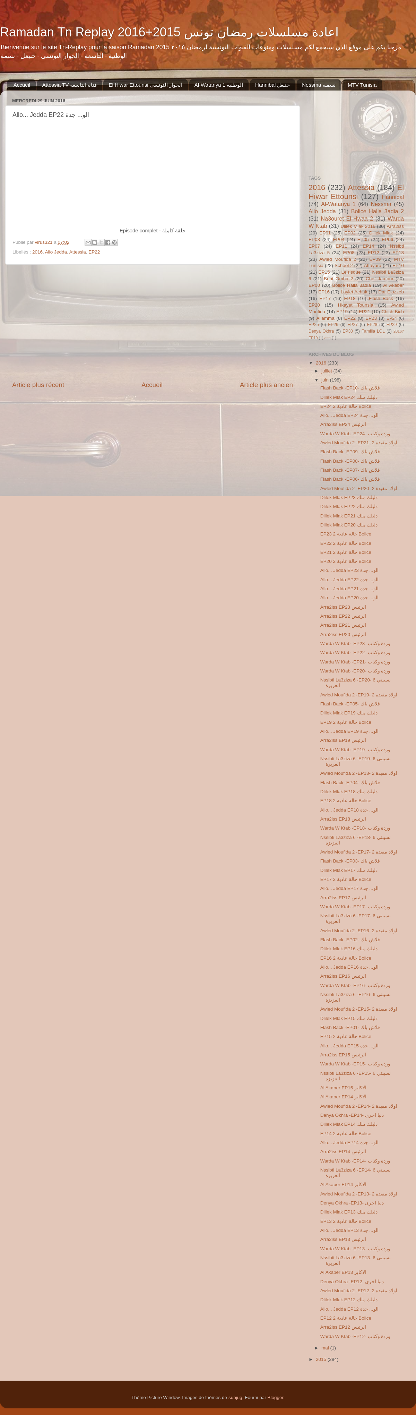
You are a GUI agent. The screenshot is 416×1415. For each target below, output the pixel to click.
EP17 (325, 298)
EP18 (349, 298)
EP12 (373, 252)
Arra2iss (395, 226)
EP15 (324, 272)
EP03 (314, 239)
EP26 (333, 324)
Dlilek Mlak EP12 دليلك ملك (349, 1299)
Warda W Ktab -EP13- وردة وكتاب (355, 1248)
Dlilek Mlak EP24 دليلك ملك (349, 397)
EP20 (314, 305)
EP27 (352, 324)
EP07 (314, 246)
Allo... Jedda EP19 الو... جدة (349, 731)
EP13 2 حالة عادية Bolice (345, 1221)
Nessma (381, 204)
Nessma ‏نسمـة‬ (319, 85)
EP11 (341, 246)
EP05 (363, 239)
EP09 (375, 259)
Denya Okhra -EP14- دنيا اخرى (352, 1115)
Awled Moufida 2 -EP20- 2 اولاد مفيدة (358, 488)
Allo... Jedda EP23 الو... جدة (349, 570)
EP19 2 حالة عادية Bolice (345, 722)
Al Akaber (393, 285)
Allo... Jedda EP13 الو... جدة (349, 1230)
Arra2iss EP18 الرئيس (343, 819)
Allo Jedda (56, 252)
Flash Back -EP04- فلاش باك (350, 782)
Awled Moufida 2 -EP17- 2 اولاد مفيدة (358, 852)
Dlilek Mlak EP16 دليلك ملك (349, 948)
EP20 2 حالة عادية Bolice (345, 561)
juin (325, 380)
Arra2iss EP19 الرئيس (343, 740)
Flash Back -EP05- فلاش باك (350, 703)
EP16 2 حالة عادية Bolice (345, 958)
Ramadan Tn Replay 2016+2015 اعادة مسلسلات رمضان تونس (169, 32)
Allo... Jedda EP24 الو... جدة (349, 415)
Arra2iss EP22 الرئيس (343, 616)
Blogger (275, 1397)
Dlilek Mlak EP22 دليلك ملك (349, 506)
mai (325, 1347)
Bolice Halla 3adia (351, 285)
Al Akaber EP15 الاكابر (343, 1087)
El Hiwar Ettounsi (356, 192)
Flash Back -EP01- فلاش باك (350, 1027)
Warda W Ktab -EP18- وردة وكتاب (355, 828)
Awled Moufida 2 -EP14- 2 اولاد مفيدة (358, 1106)
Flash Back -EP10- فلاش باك (350, 388)
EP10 (398, 265)
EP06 (387, 239)
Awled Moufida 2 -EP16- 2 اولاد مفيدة (358, 930)
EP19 (342, 311)
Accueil (22, 85)
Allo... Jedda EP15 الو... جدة (349, 1045)
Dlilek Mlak (381, 232)
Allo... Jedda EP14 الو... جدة (349, 1142)
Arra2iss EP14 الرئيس (343, 1151)
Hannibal (393, 197)
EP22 (94, 252)
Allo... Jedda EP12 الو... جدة (349, 1309)
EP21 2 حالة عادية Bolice (345, 552)
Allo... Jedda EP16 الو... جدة (349, 967)
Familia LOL (373, 331)
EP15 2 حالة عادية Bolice (345, 1036)
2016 (37, 252)
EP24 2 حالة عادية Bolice (345, 406)
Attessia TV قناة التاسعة (69, 85)
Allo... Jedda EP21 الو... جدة (349, 588)
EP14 (368, 246)
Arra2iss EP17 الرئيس (343, 897)
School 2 (344, 265)
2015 (322, 1359)
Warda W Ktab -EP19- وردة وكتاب (355, 749)
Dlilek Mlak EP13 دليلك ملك (349, 1212)
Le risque (351, 272)
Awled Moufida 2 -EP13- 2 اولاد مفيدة (358, 1194)
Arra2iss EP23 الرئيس (343, 607)
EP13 (398, 252)
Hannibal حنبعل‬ (272, 85)
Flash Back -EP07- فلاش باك (350, 470)
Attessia (77, 252)
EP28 (372, 324)
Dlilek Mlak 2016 (358, 226)
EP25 (314, 324)
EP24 (392, 318)
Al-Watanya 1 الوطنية (218, 85)
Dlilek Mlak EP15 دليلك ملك (349, 1018)
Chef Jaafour (379, 278)
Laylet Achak (354, 291)
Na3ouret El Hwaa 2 (347, 218)
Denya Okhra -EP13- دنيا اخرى (352, 1203)
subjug (235, 1397)
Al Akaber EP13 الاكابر (343, 1272)
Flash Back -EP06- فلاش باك (350, 479)
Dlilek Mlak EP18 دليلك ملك (349, 791)
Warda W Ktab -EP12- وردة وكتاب (355, 1336)
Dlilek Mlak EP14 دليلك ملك (349, 1124)
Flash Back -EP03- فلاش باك (350, 861)
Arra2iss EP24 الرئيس (343, 424)
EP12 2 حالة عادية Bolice (345, 1318)
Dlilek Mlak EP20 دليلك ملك (349, 525)
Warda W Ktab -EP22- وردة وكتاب (355, 652)
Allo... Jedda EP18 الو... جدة (349, 810)
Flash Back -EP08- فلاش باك (350, 461)
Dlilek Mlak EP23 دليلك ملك (349, 497)
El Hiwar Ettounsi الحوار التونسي (145, 85)
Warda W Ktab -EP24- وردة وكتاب (355, 433)
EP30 (348, 331)
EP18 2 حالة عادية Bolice (345, 800)
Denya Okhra (321, 331)
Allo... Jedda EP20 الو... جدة (349, 597)
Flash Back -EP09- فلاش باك (350, 451)
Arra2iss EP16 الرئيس (343, 976)
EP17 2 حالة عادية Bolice (345, 879)
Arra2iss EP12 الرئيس (343, 1327)
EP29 (392, 324)
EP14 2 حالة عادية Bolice (345, 1133)
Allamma (325, 318)
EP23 (371, 318)
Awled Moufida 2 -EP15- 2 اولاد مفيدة (358, 1009)
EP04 (338, 239)
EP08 (348, 252)
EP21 (364, 311)
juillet (327, 371)
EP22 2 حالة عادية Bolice (345, 543)
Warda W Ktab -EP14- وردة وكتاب (355, 1161)
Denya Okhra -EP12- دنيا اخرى (352, 1281)
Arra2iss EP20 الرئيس (343, 634)
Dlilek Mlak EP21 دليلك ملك (349, 515)
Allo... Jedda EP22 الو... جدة (349, 579)
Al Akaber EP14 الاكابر (343, 1096)
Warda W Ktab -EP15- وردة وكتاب (355, 1063)
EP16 (324, 291)
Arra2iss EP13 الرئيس (343, 1239)
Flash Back (381, 298)
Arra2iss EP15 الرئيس (343, 1054)
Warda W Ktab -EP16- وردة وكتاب (355, 985)
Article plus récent (38, 384)
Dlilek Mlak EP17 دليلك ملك (349, 870)
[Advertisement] (152, 322)
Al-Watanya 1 (338, 204)
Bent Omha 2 (338, 278)
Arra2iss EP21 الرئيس (343, 625)
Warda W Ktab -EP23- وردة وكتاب (355, 643)
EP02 (350, 232)
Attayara (372, 265)
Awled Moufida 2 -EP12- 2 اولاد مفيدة (358, 1290)
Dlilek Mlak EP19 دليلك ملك (349, 712)
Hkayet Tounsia (355, 305)
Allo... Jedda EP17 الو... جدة (349, 888)
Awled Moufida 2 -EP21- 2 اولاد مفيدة (358, 442)
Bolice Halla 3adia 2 (377, 211)
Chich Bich (392, 311)
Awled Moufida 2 (337, 259)
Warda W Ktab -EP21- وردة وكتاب (355, 661)
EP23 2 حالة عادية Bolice (345, 534)
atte (327, 338)
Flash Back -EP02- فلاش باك (350, 939)
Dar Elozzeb (391, 291)
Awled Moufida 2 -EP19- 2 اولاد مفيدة (358, 694)
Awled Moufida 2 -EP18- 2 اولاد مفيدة (358, 773)
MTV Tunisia (362, 85)
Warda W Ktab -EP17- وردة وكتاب (355, 906)
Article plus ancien (266, 384)
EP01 (325, 232)
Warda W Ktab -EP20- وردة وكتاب (355, 671)
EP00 (314, 285)
